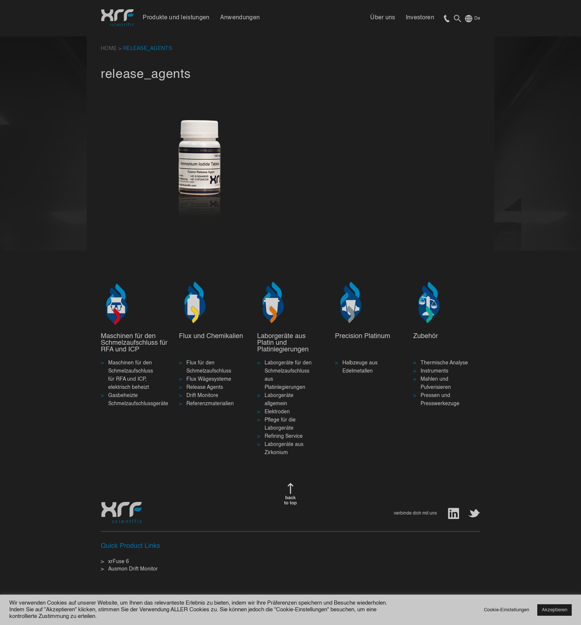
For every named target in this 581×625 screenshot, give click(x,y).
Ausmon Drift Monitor (133, 569)
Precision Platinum (362, 336)
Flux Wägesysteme (208, 379)
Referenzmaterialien (210, 403)
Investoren (420, 18)
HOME (109, 48)
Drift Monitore (202, 395)
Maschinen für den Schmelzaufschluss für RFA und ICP (134, 343)
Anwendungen (240, 18)
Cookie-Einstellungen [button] (506, 610)
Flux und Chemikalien (211, 336)
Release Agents (204, 387)
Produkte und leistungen (176, 18)
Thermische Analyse (444, 363)
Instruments (434, 371)
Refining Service (284, 436)
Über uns (382, 18)
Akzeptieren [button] (554, 610)
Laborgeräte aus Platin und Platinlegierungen (283, 343)
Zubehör (425, 336)
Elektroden (277, 411)
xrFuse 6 (118, 561)
